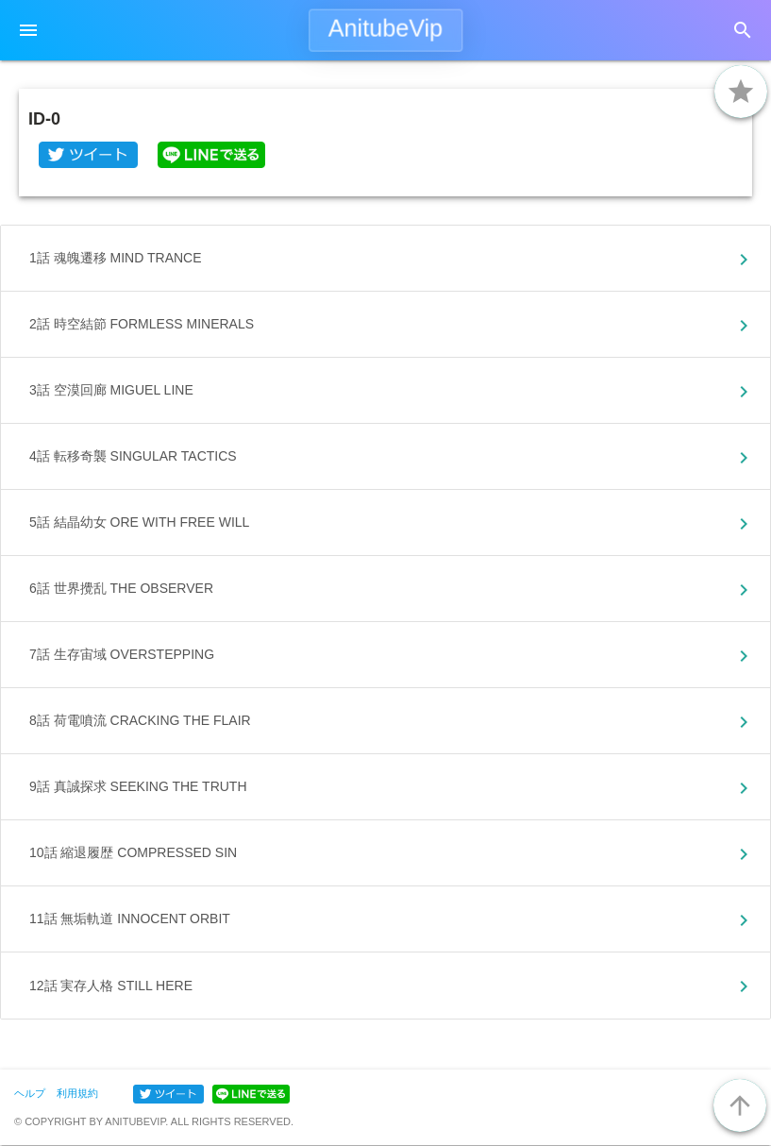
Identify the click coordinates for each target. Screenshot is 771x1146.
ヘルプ (29, 1093)
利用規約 (77, 1093)
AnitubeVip (385, 28)
